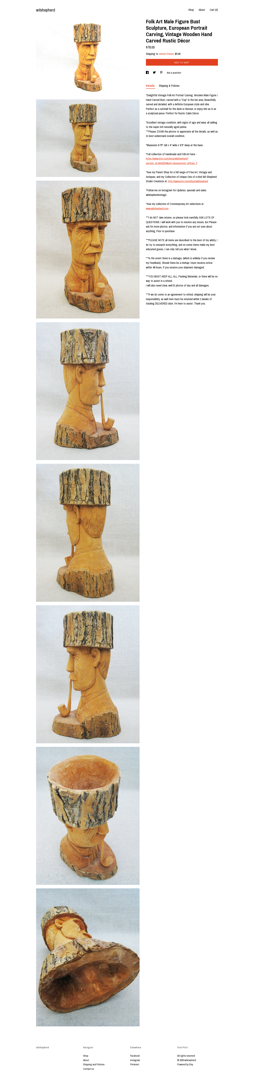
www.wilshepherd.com (157, 208)
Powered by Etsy (185, 1064)
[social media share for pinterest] (161, 72)
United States (166, 54)
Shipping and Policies (94, 1064)
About (202, 10)
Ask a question (174, 72)
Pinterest (134, 1064)
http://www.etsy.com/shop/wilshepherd (188, 181)
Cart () (214, 10)
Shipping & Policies (169, 86)
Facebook (135, 1055)
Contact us (88, 1068)
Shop (191, 10)
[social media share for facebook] (147, 72)
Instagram (135, 1060)
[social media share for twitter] (154, 72)
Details (150, 86)
